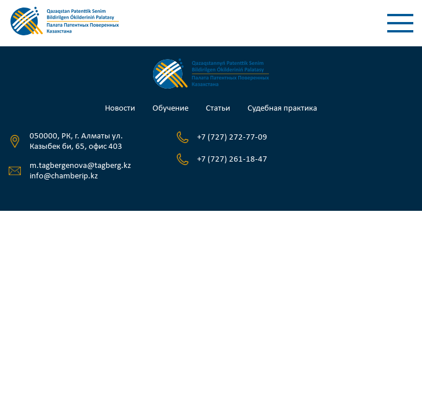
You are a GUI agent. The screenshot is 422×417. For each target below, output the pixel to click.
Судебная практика (282, 108)
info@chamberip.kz (64, 176)
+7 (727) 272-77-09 (232, 137)
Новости (120, 108)
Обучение (170, 108)
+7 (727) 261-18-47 (232, 159)
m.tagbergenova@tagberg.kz (80, 166)
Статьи (218, 108)
